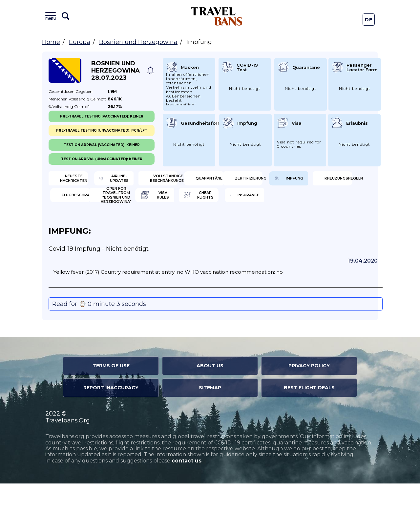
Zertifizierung (83, 202)
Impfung (158, 202)
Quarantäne (330, 180)
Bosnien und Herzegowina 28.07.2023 (115, 70)
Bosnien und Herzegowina (138, 42)
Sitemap (210, 418)
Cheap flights (248, 223)
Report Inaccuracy (110, 418)
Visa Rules (160, 223)
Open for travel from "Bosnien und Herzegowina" (84, 223)
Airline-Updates (168, 180)
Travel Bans (216, 16)
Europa (79, 42)
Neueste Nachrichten (83, 180)
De (369, 20)
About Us (210, 396)
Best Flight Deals (309, 418)
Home (51, 42)
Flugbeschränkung (334, 202)
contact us (186, 491)
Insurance (327, 223)
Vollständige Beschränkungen (250, 180)
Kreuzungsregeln (251, 202)
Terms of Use (111, 396)
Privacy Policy (309, 396)
